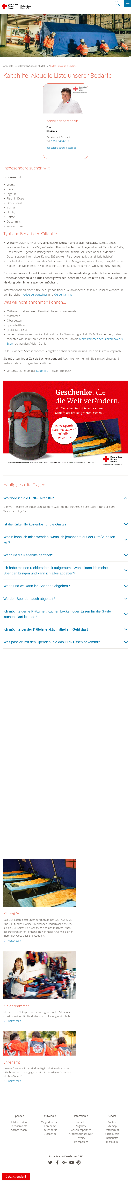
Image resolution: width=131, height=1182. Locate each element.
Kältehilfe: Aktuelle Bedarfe (63, 65)
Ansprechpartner (81, 1129)
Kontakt (112, 1122)
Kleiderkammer (64, 294)
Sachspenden (19, 1129)
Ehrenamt (11, 1062)
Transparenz (81, 1141)
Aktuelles (81, 1122)
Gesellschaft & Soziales (26, 65)
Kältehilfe (43, 65)
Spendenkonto (19, 1126)
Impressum (112, 1141)
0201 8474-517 (60, 141)
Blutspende (49, 1133)
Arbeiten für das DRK (81, 1133)
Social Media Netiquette (112, 1135)
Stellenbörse (50, 1129)
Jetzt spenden (19, 1122)
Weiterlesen (14, 940)
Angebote (81, 1126)
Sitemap (112, 1126)
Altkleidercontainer (35, 294)
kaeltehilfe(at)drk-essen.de (61, 147)
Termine (81, 1138)
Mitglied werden (50, 1122)
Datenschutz (112, 1129)
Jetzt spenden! (16, 1176)
